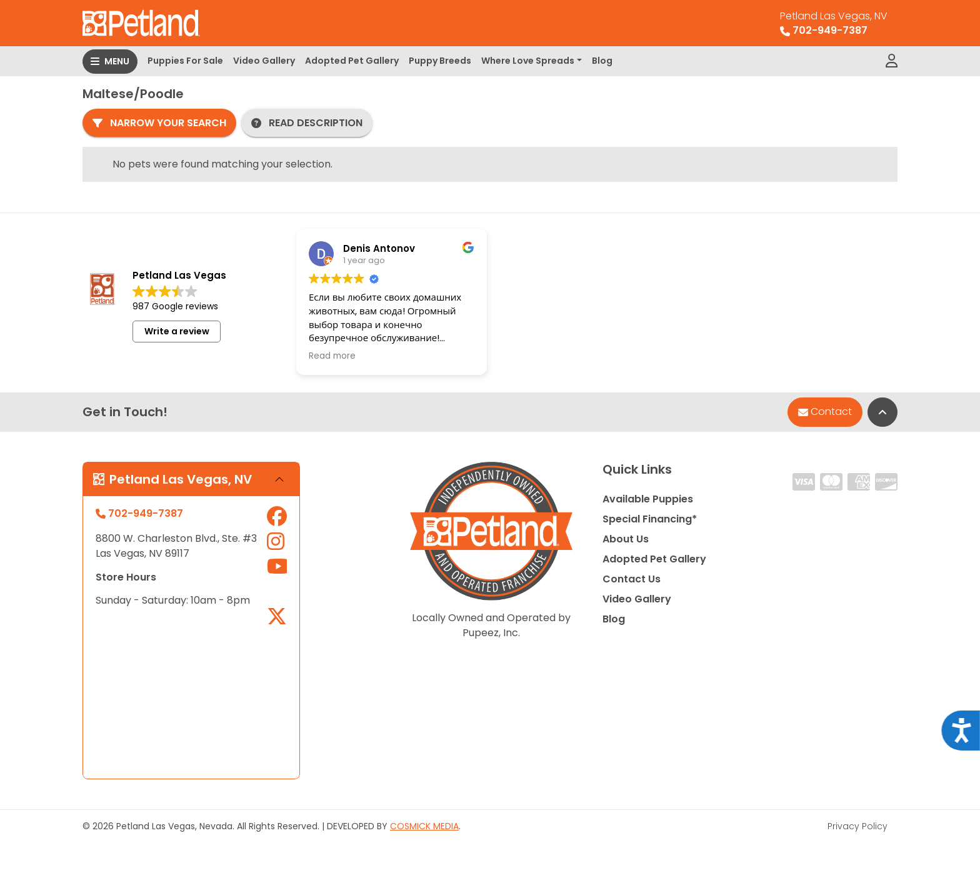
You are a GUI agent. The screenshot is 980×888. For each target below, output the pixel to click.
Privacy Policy (858, 826)
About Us (625, 539)
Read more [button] (332, 356)
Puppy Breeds (440, 60)
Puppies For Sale (185, 60)
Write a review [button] (176, 331)
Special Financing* (649, 519)
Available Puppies (647, 499)
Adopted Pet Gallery (352, 60)
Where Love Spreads (527, 60)
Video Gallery (264, 60)
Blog (602, 60)
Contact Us (631, 579)
